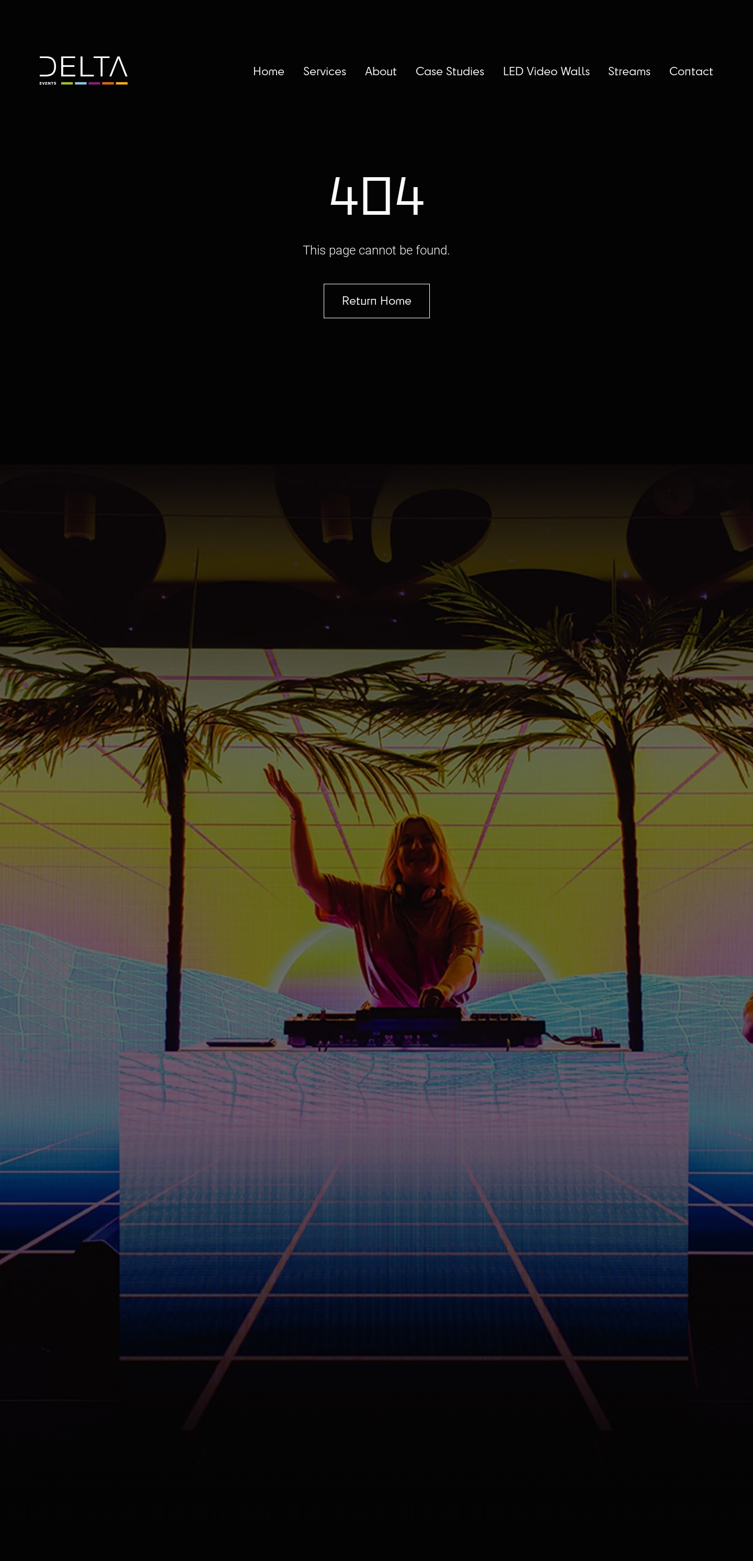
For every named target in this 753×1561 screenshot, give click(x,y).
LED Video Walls (546, 70)
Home (268, 70)
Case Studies (450, 70)
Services (324, 70)
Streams (629, 70)
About (381, 70)
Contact (691, 70)
